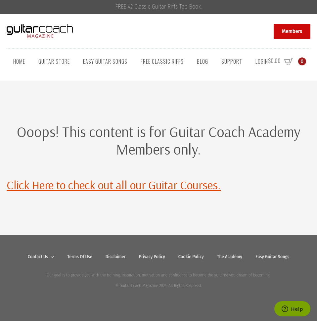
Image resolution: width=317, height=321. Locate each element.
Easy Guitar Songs (105, 61)
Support (231, 61)
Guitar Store (54, 61)
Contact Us (38, 257)
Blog (202, 61)
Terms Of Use (79, 257)
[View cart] (287, 61)
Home (19, 61)
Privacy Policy (152, 257)
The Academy (229, 257)
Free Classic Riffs (162, 61)
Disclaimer (116, 257)
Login (261, 61)
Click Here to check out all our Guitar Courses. (114, 184)
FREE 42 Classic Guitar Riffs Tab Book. (158, 6)
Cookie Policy (191, 257)
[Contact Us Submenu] (54, 257)
